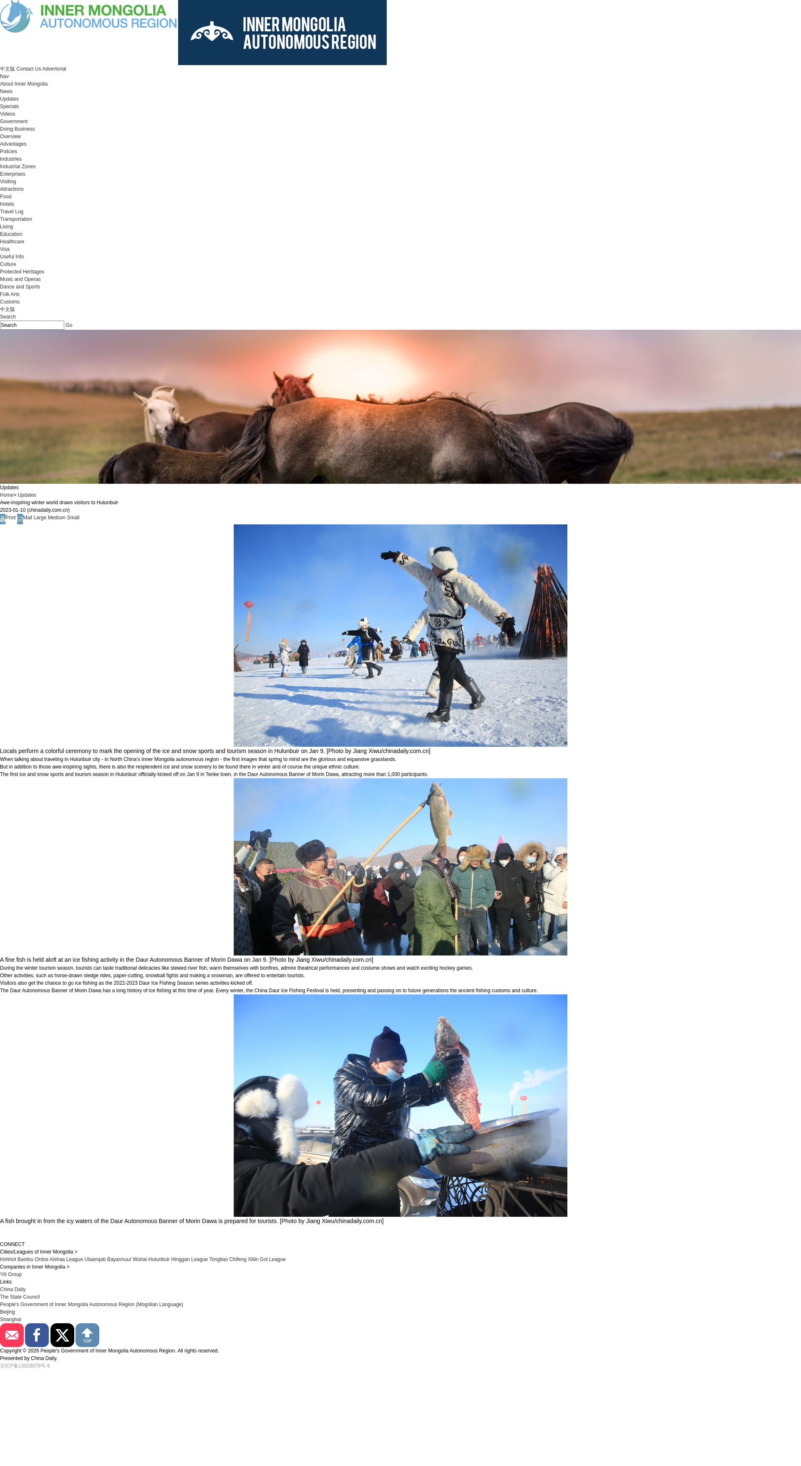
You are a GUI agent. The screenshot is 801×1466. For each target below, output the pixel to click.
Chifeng (237, 1259)
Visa (5, 249)
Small (73, 518)
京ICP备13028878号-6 (25, 1366)
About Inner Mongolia (24, 84)
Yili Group (11, 1274)
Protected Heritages (22, 272)
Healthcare (12, 242)
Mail (24, 518)
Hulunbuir (158, 1259)
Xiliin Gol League (267, 1259)
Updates (9, 99)
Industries (11, 159)
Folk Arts (10, 294)
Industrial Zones (17, 166)
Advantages (13, 144)
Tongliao (218, 1259)
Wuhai (140, 1259)
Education (11, 234)
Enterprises (12, 174)
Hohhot (8, 1259)
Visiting (8, 182)
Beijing (7, 1312)
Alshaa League (66, 1259)
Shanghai (10, 1319)
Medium (56, 518)
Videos (7, 114)
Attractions (12, 189)
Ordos (41, 1259)
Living (6, 227)
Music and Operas (20, 279)
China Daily (12, 1289)
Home (6, 495)
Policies (8, 151)
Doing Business (17, 129)
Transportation (16, 219)
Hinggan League (189, 1259)
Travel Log (11, 212)
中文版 (7, 69)
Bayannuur (119, 1259)
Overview (10, 136)
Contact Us (28, 69)
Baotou (25, 1259)
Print (8, 518)
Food (5, 197)
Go (68, 325)
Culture (8, 264)
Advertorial (54, 69)
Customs (10, 302)
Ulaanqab (95, 1259)
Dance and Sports (20, 287)
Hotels (7, 204)
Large (39, 518)
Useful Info (12, 257)
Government (14, 121)
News (6, 91)
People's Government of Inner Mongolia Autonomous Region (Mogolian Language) (91, 1304)
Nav (4, 76)
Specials (9, 106)
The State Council (20, 1297)
